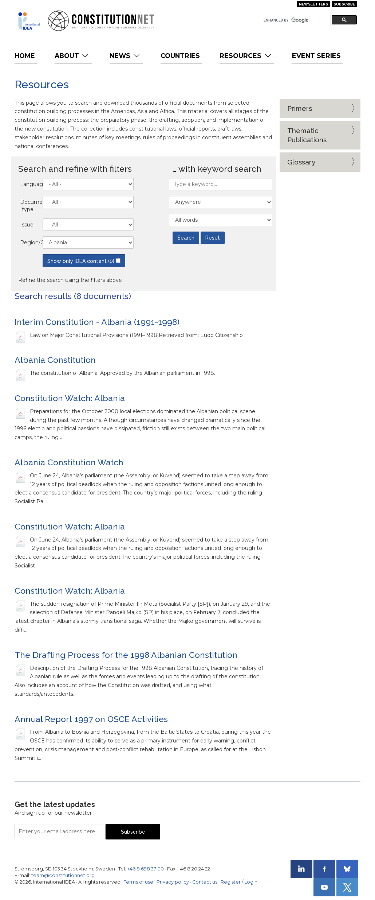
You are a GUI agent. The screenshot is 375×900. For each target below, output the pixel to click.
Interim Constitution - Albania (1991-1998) (97, 322)
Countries (180, 55)
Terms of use (138, 882)
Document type (29, 206)
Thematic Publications (307, 135)
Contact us (204, 882)
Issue (26, 224)
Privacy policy (173, 882)
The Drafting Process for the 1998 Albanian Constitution (126, 655)
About (72, 55)
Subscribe (344, 4)
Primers (299, 108)
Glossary (301, 162)
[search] (295, 20)
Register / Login (239, 882)
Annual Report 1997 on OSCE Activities (91, 719)
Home (25, 55)
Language (29, 184)
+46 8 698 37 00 (145, 869)
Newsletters (313, 4)
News (125, 55)
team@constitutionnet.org (63, 875)
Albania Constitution (55, 360)
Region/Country (29, 242)
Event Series (316, 55)
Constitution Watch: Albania (70, 398)
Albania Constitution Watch (69, 462)
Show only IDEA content (84, 261)
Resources (246, 55)
